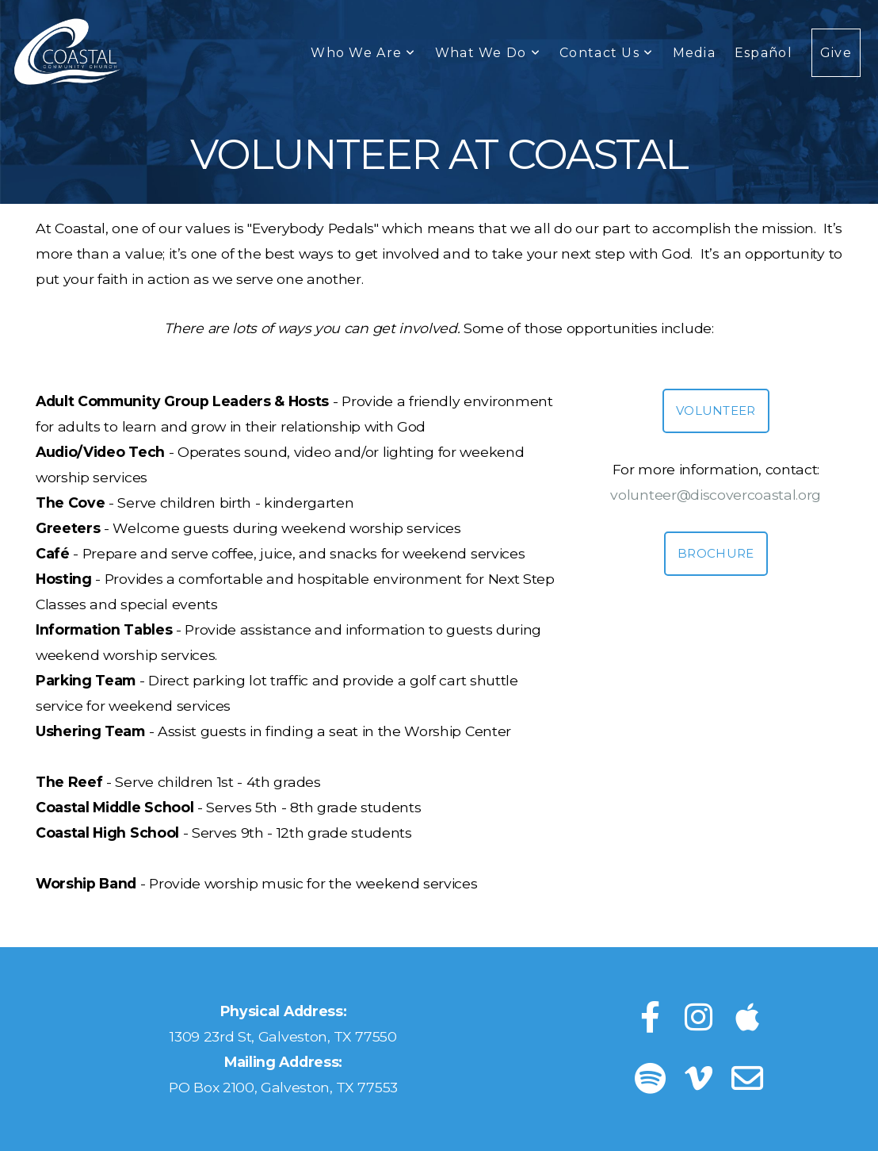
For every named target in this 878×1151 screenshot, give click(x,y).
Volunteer (716, 410)
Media (694, 52)
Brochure (716, 553)
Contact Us (606, 52)
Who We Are (363, 52)
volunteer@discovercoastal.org (715, 494)
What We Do (487, 52)
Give (836, 52)
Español (763, 52)
